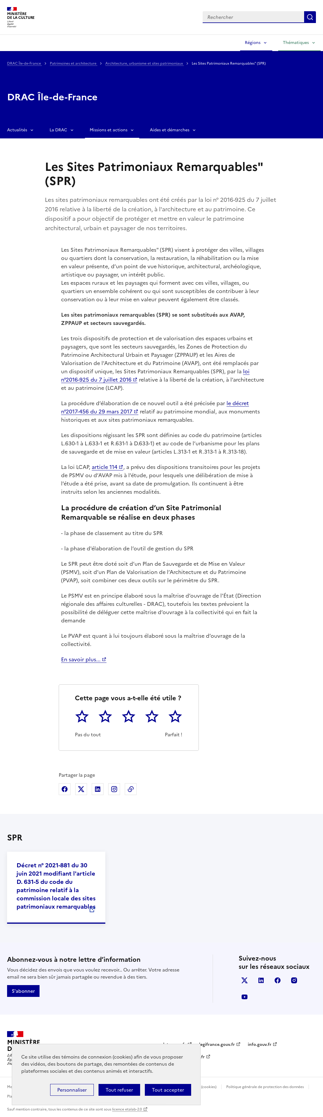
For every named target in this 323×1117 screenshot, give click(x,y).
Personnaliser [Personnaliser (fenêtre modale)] (72, 1089)
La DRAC (58, 130)
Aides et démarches (169, 130)
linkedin (261, 980)
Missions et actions (108, 130)
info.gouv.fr (259, 1044)
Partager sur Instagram (114, 789)
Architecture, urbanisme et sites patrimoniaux (144, 63)
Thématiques (296, 43)
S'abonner (23, 991)
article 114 (104, 467)
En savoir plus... (81, 659)
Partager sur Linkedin (98, 789)
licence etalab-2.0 (127, 1109)
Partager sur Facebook (64, 789)
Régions (252, 43)
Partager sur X (81, 789)
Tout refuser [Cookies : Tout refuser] (119, 1089)
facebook (277, 980)
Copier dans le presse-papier (131, 789)
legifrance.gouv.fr (217, 1044)
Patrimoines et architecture (73, 63)
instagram (294, 980)
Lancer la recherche (310, 17)
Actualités (17, 130)
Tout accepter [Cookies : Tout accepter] (168, 1089)
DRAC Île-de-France (24, 63)
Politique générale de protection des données (265, 1087)
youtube (244, 997)
